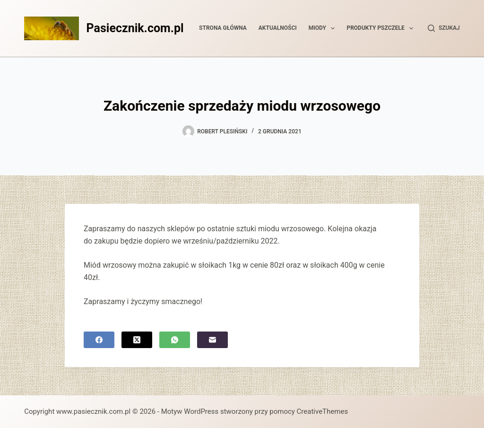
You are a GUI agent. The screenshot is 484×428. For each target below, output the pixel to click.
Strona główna (223, 28)
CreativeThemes (322, 411)
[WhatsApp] (174, 340)
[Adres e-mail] (212, 340)
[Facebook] (99, 340)
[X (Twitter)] (136, 340)
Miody (324, 28)
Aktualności (278, 28)
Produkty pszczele (381, 28)
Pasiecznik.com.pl (135, 28)
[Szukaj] (444, 28)
